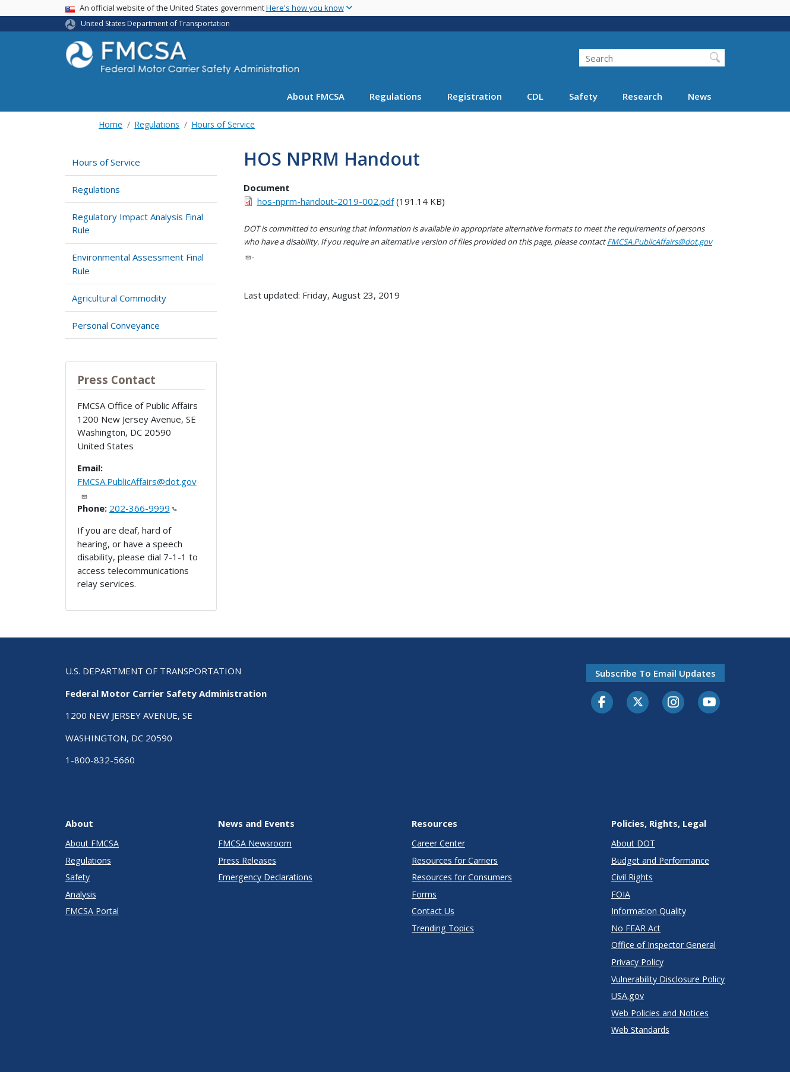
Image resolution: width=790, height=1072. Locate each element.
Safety (583, 96)
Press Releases (247, 860)
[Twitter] (638, 702)
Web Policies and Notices (660, 1013)
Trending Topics (443, 928)
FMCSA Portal (92, 910)
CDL (535, 96)
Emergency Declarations (265, 877)
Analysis (80, 894)
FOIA (620, 894)
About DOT (633, 843)
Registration (474, 96)
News (700, 96)
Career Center (438, 843)
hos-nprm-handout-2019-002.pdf (325, 201)
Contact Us (433, 910)
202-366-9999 (143, 508)
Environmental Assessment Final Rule (138, 264)
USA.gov (627, 995)
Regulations (395, 96)
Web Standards (640, 1029)
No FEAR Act (636, 928)
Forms (424, 894)
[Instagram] (673, 703)
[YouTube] (709, 703)
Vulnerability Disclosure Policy (668, 979)
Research (642, 96)
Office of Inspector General (663, 944)
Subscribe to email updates (655, 673)
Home (110, 124)
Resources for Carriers (455, 860)
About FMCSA (316, 96)
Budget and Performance (660, 860)
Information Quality (648, 910)
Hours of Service (223, 124)
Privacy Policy (637, 962)
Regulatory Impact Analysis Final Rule (137, 223)
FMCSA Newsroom (255, 843)
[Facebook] (602, 703)
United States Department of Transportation (155, 23)
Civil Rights (632, 877)
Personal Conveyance (116, 325)
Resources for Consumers (462, 877)
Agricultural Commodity (119, 298)
